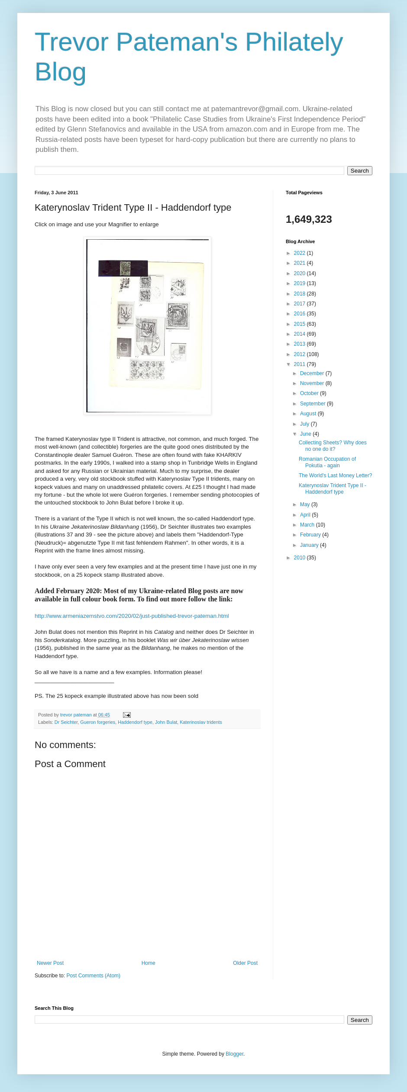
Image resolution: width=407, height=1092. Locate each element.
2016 (300, 314)
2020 (300, 273)
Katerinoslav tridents (201, 722)
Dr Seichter (66, 722)
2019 (300, 283)
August (309, 414)
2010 (300, 558)
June (306, 434)
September (313, 404)
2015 (300, 324)
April (306, 515)
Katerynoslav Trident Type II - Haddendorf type (332, 488)
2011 (300, 364)
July (305, 424)
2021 (300, 263)
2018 (300, 294)
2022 (300, 253)
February (311, 535)
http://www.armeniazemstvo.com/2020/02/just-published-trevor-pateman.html (132, 616)
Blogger (234, 1054)
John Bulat (166, 722)
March (308, 525)
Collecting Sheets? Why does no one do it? (333, 446)
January (310, 545)
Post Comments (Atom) (93, 976)
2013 (300, 344)
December (313, 373)
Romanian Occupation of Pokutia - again (327, 462)
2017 (300, 304)
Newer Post (50, 963)
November (313, 383)
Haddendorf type (135, 722)
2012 (300, 354)
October (310, 393)
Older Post (245, 963)
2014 (300, 334)
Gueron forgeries (97, 722)
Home (148, 963)
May (305, 504)
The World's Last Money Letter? (335, 475)
